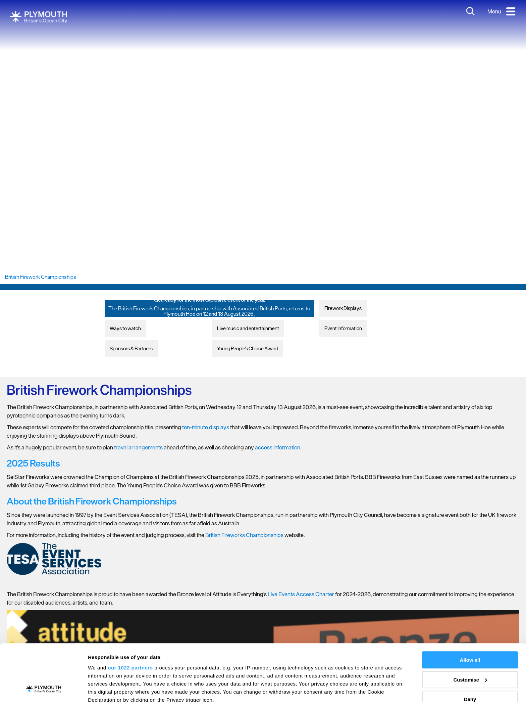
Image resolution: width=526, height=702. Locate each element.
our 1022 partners (130, 614)
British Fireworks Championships (244, 535)
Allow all (470, 607)
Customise (470, 626)
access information (277, 447)
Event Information (343, 328)
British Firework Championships (40, 276)
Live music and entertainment (248, 328)
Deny (470, 646)
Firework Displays (343, 308)
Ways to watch (125, 328)
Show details (103, 689)
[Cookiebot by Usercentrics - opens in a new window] (43, 689)
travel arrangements (138, 447)
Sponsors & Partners (131, 348)
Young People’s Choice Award (247, 348)
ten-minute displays (205, 427)
